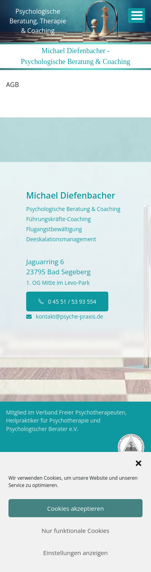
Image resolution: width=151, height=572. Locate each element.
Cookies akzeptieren (75, 508)
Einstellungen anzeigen (75, 553)
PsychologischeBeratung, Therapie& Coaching (37, 21)
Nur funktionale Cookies (75, 530)
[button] (138, 462)
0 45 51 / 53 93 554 (67, 301)
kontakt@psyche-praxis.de (64, 316)
